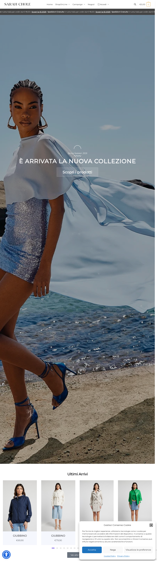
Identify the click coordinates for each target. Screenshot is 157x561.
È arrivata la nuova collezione (77, 161)
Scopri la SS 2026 (41, 12)
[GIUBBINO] (20, 505)
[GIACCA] (97, 505)
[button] (151, 525)
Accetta (92, 549)
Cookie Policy (110, 556)
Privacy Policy (123, 556)
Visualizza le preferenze (138, 549)
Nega (113, 549)
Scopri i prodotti (77, 172)
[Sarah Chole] (17, 5)
